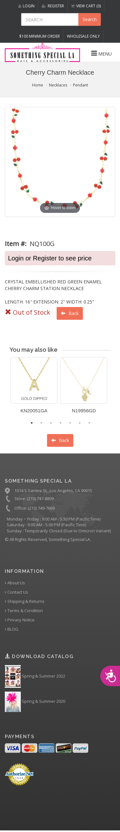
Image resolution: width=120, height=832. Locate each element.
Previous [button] (6, 389)
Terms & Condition (24, 610)
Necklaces (58, 85)
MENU (101, 53)
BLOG (11, 629)
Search (90, 19)
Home (37, 85)
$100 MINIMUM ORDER (39, 36)
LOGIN (26, 6)
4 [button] (60, 423)
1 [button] (31, 423)
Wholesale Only (83, 36)
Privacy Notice (20, 620)
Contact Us (16, 592)
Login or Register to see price (50, 258)
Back (70, 313)
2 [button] (41, 423)
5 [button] (70, 423)
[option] (34, 387)
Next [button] (115, 389)
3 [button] (51, 423)
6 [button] (79, 423)
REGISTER (53, 6)
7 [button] (89, 423)
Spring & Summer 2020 (35, 702)
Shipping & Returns (24, 601)
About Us (15, 583)
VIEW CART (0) (86, 6)
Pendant (80, 85)
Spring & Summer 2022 (35, 676)
